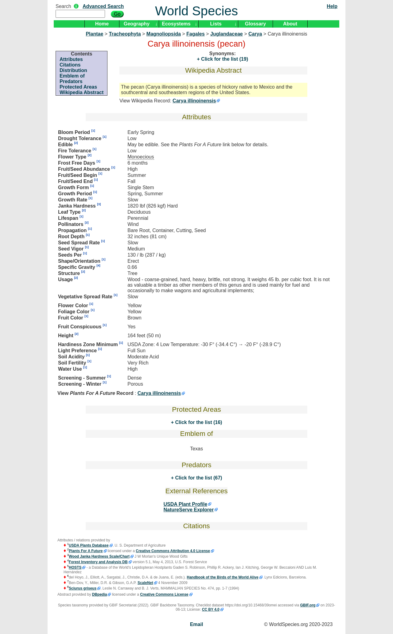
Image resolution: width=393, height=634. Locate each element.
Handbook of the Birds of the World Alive (222, 577)
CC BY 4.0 (211, 609)
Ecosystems (176, 23)
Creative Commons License (164, 594)
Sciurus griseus (82, 588)
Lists (215, 23)
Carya (255, 33)
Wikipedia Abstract (81, 92)
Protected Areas (78, 87)
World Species (196, 11)
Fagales (195, 33)
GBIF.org (307, 605)
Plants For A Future (86, 551)
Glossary (255, 23)
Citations (70, 64)
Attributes (71, 59)
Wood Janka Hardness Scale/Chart (99, 556)
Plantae (94, 33)
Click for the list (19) (224, 59)
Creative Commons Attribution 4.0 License (173, 551)
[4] (98, 265)
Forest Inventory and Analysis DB (98, 562)
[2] (76, 142)
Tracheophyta (125, 33)
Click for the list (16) (198, 422)
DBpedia (99, 594)
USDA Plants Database (89, 545)
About (290, 23)
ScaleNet (145, 583)
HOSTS (75, 567)
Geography (137, 23)
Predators (71, 81)
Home (102, 23)
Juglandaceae (226, 33)
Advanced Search (103, 6)
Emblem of (72, 75)
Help (332, 6)
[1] (93, 130)
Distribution (73, 70)
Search (63, 6)
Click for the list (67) (198, 477)
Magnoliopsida (163, 33)
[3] (99, 204)
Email (196, 624)
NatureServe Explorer (189, 509)
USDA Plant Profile (186, 504)
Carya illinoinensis (194, 100)
